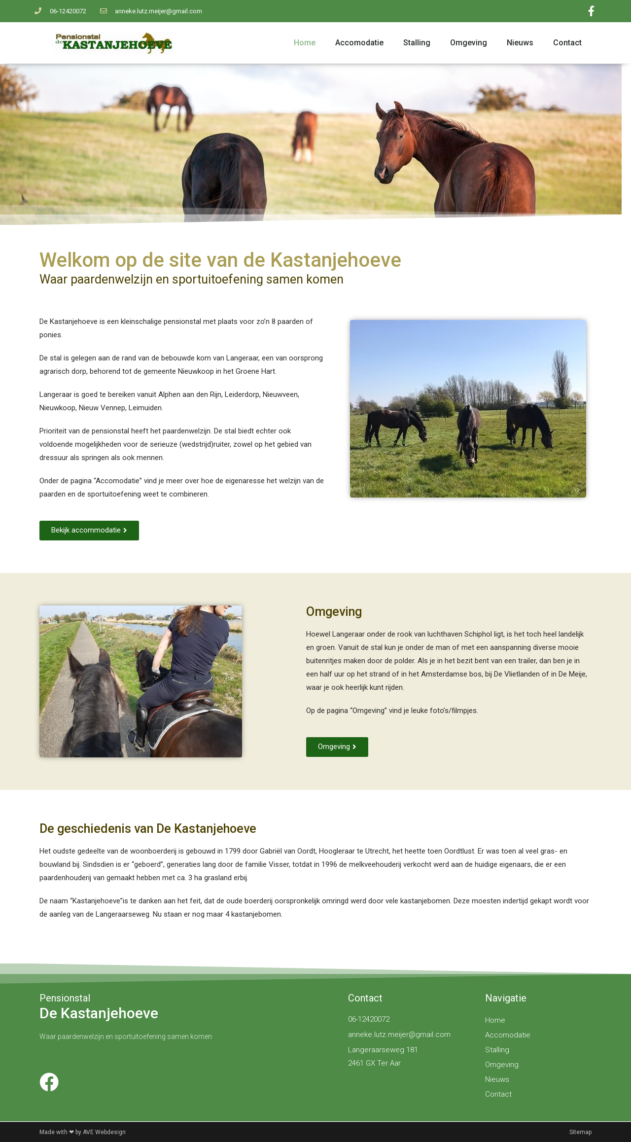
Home (305, 42)
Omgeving (468, 42)
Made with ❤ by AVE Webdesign (82, 1132)
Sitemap (580, 1132)
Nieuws (520, 42)
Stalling (416, 42)
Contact (567, 42)
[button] (89, 530)
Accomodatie (359, 42)
